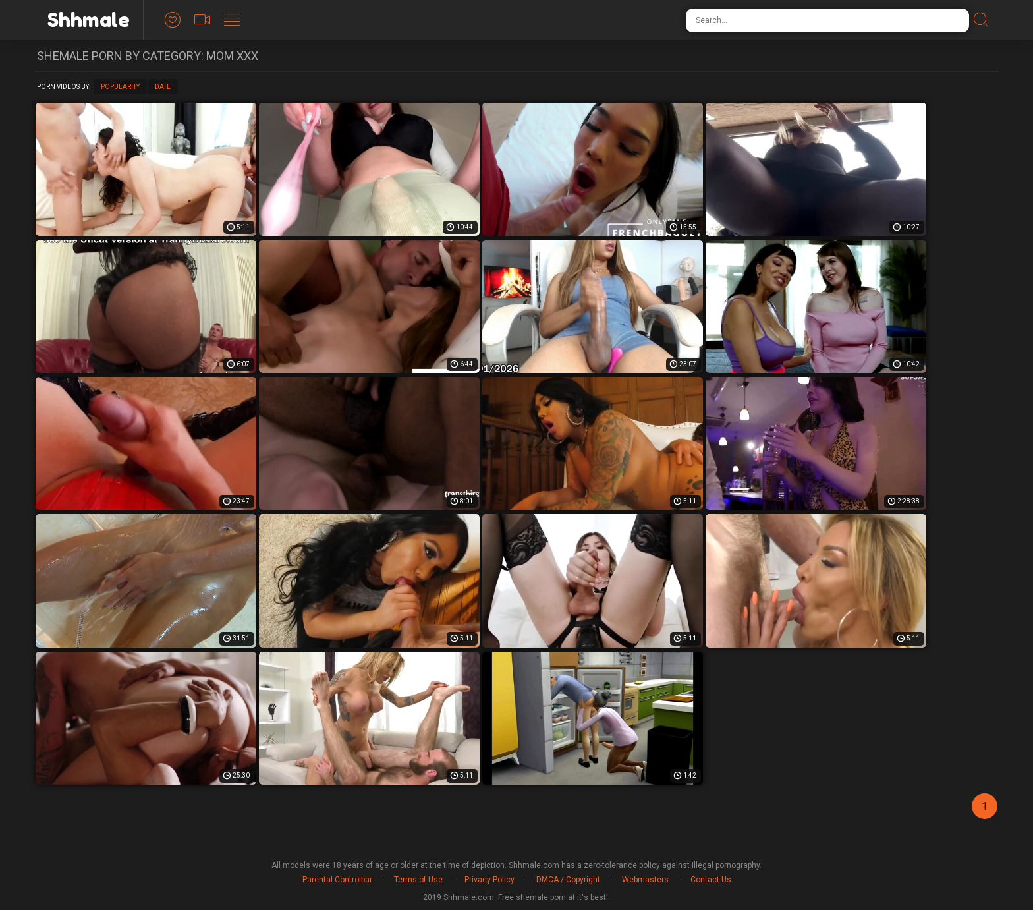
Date (163, 86)
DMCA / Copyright (568, 879)
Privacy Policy (489, 879)
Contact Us (710, 879)
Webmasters (645, 879)
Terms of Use (418, 879)
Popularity (120, 86)
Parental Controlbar (337, 879)
